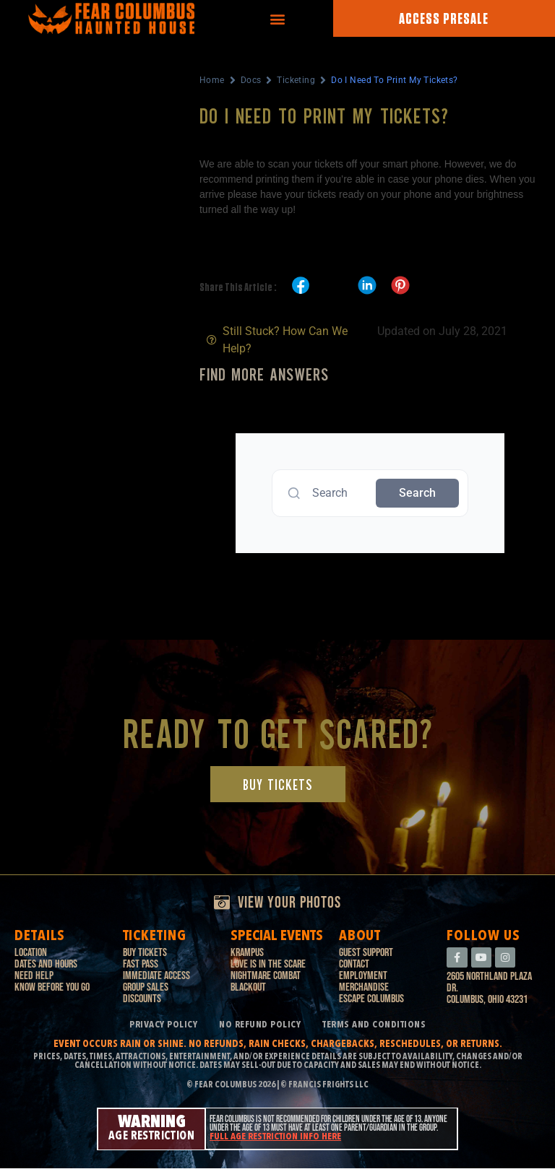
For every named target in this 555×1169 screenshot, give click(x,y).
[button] (277, 18)
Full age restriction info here (275, 1137)
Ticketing (296, 80)
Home (212, 80)
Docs (251, 80)
